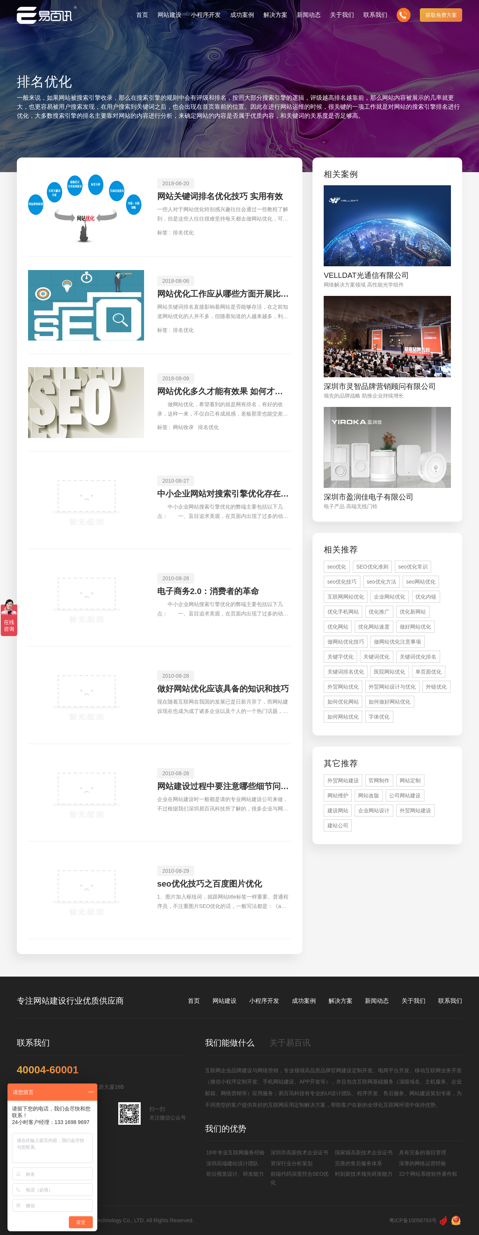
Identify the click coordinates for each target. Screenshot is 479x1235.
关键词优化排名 (418, 657)
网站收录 (183, 427)
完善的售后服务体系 (358, 1163)
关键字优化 (340, 657)
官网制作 (379, 780)
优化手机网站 (343, 612)
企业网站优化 (389, 597)
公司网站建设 (405, 795)
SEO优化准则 (372, 567)
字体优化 (379, 717)
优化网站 (337, 627)
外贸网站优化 (343, 687)
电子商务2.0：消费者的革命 (208, 591)
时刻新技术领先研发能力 (364, 1174)
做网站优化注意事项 (397, 642)
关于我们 (413, 1001)
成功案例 (304, 1001)
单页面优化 (428, 672)
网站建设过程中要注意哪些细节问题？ (224, 786)
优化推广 (379, 612)
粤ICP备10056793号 (413, 1220)
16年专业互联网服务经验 (235, 1152)
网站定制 (410, 780)
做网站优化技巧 (345, 642)
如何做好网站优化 (390, 702)
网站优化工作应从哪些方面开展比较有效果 (224, 294)
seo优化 (337, 567)
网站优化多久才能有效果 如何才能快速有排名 (224, 391)
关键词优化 (376, 657)
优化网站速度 (374, 627)
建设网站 (337, 810)
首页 (194, 1001)
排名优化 (183, 233)
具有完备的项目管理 (422, 1152)
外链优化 (436, 687)
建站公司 (337, 825)
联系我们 (450, 1001)
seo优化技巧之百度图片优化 (209, 883)
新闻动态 (377, 1001)
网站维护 (337, 795)
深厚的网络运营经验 (422, 1163)
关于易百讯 (290, 1042)
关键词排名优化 (345, 672)
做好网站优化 (415, 627)
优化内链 (425, 597)
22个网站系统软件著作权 (428, 1174)
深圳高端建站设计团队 (232, 1163)
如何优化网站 (343, 702)
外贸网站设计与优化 (392, 687)
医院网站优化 (389, 672)
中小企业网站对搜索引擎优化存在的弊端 (224, 493)
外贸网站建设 (343, 780)
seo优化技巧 (342, 582)
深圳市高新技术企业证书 (299, 1152)
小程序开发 (264, 1001)
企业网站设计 (374, 810)
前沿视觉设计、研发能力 (235, 1174)
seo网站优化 (421, 582)
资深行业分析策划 (291, 1163)
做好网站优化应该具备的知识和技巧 (223, 688)
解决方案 (341, 1001)
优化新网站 (413, 612)
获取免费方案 (441, 15)
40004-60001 (48, 1070)
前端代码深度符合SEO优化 (300, 1178)
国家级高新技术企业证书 (364, 1152)
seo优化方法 (381, 582)
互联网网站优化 (345, 597)
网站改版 (368, 795)
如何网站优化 (343, 717)
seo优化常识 (413, 567)
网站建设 (225, 1001)
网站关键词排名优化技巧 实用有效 (220, 196)
